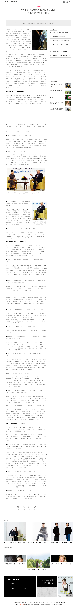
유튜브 (49, 583)
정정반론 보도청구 (30, 602)
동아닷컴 (35, 602)
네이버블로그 (52, 583)
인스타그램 (45, 583)
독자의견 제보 (24, 602)
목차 (64, 595)
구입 (71, 595)
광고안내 (16, 602)
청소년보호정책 (62, 602)
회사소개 (38, 602)
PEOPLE (38, 6)
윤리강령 (20, 602)
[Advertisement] (23, 113)
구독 (67, 595)
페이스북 (41, 583)
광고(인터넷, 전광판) (44, 602)
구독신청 (13, 602)
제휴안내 (49, 602)
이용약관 (52, 602)
